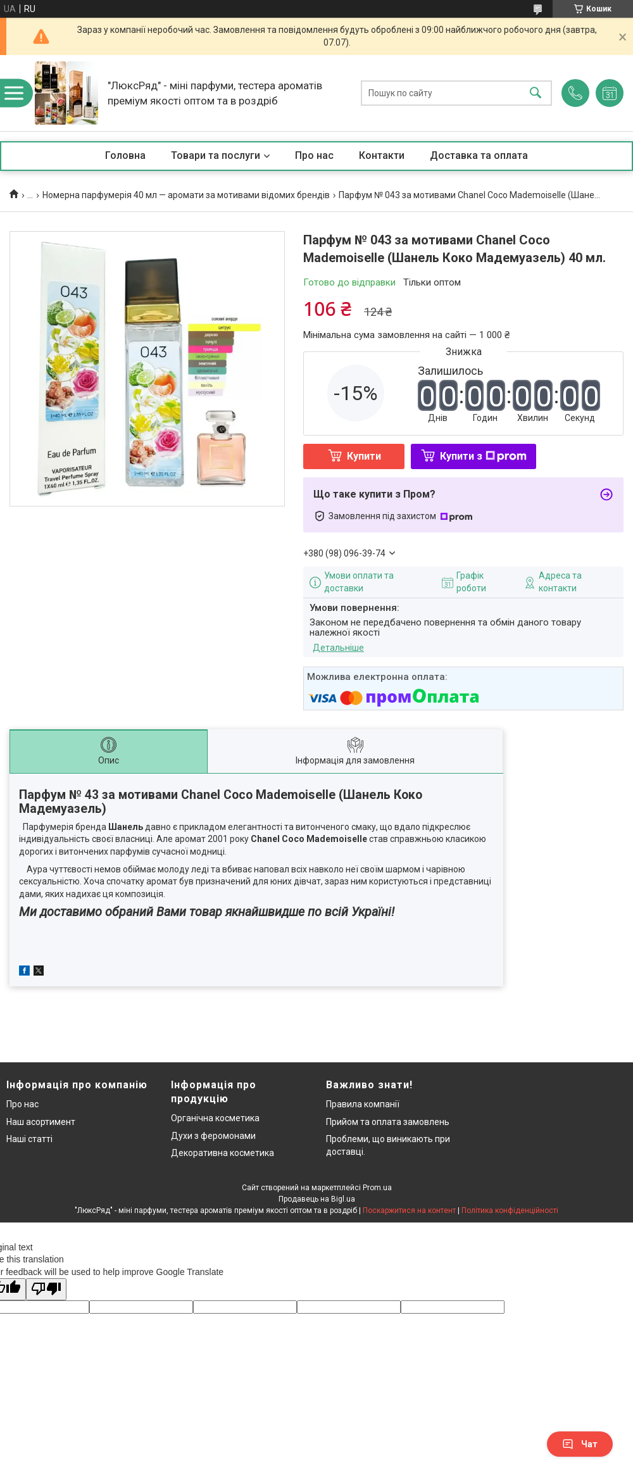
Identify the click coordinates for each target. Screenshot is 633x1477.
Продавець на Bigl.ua (317, 1199)
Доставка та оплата (479, 155)
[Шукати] (535, 93)
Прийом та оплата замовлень (387, 1122)
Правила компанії (362, 1104)
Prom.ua (377, 1187)
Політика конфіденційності (509, 1210)
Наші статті (29, 1139)
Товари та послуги (215, 155)
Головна (125, 155)
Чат (580, 1444)
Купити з (483, 456)
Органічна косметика (215, 1118)
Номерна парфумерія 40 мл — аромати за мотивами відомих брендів (186, 195)
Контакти (381, 155)
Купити (364, 456)
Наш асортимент (40, 1122)
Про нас (314, 155)
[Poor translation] (46, 1289)
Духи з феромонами (213, 1136)
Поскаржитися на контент (409, 1210)
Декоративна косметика (222, 1153)
